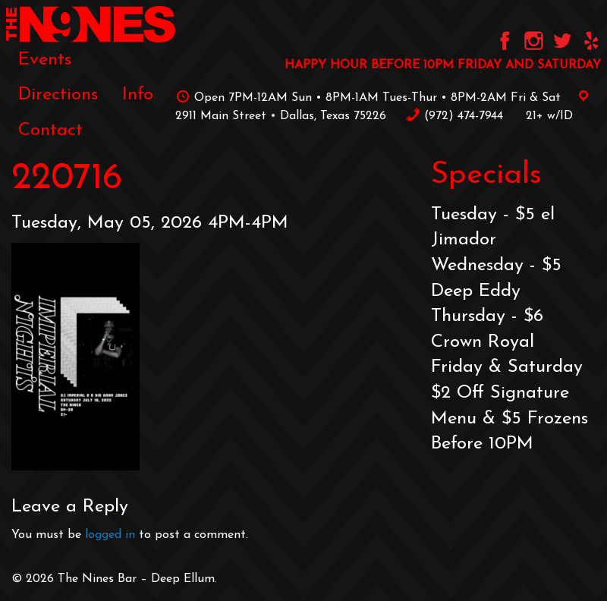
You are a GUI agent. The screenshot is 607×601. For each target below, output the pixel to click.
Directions (58, 95)
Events (44, 60)
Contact (50, 130)
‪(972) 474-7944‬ (454, 116)
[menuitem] (44, 59)
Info (137, 95)
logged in (110, 535)
